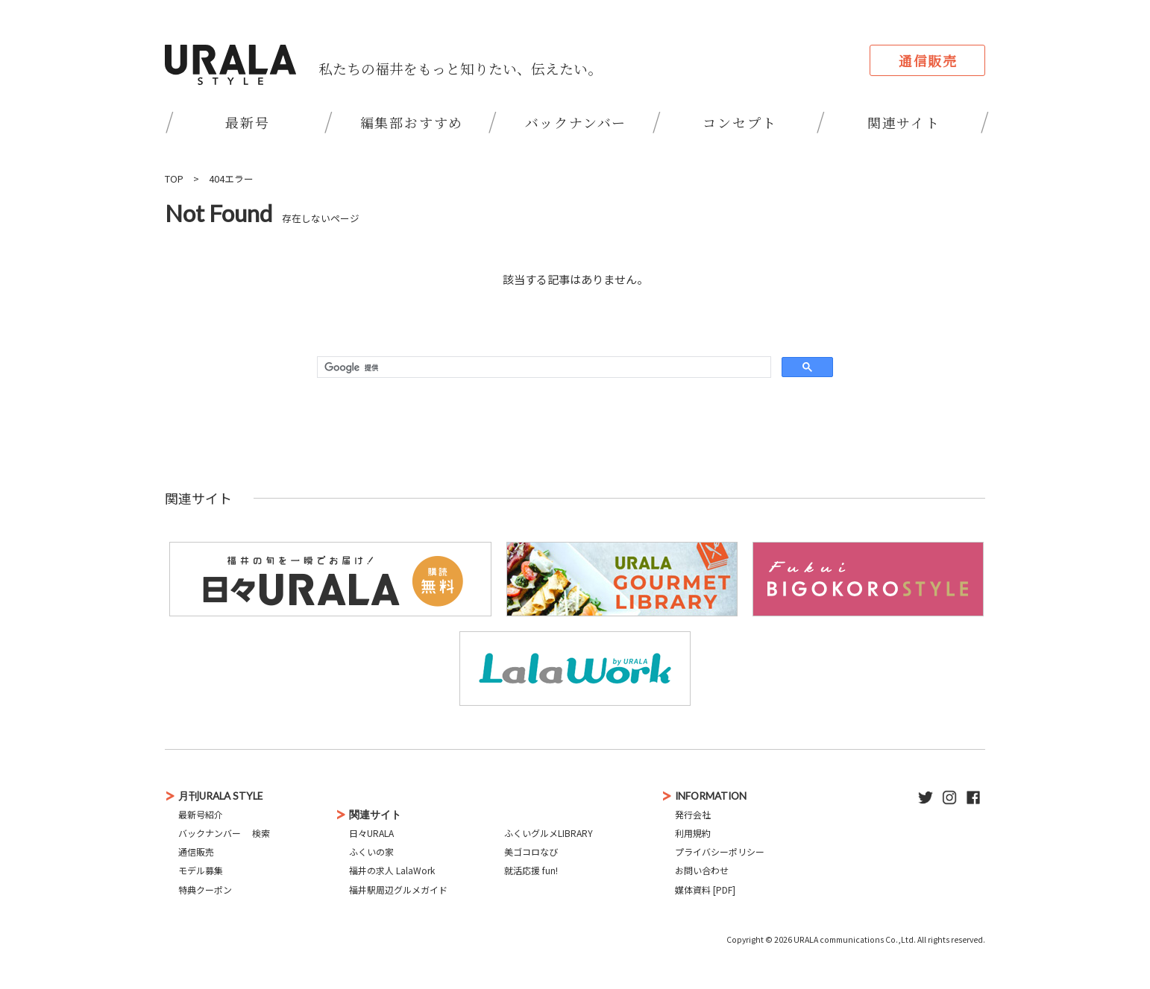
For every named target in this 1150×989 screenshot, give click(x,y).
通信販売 (928, 60)
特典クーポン (205, 889)
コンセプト (739, 122)
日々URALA (371, 833)
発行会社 (693, 814)
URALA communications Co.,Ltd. (855, 939)
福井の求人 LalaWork (392, 870)
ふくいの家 (371, 851)
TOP (174, 178)
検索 (261, 833)
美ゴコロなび (531, 851)
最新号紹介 (200, 814)
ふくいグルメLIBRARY (548, 833)
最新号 (247, 122)
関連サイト (903, 122)
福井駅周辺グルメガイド (398, 889)
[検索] (542, 367)
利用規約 (693, 833)
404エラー (231, 178)
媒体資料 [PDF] (705, 889)
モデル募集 (200, 870)
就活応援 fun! (531, 870)
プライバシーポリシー (719, 851)
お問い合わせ (702, 870)
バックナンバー (576, 122)
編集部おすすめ (412, 122)
